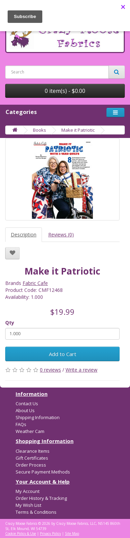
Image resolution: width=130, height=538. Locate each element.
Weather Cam (30, 431)
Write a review (81, 369)
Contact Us (27, 403)
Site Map (72, 533)
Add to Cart (62, 353)
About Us (25, 410)
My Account (28, 491)
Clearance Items (33, 451)
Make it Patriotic (78, 130)
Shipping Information (38, 417)
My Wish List (28, 505)
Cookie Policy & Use (20, 533)
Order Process (31, 465)
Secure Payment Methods (43, 472)
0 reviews (50, 369)
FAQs (21, 424)
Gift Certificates (32, 458)
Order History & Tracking (41, 498)
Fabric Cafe (35, 283)
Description (23, 234)
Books (39, 130)
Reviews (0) (61, 234)
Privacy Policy (50, 533)
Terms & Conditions (36, 512)
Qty (9, 322)
